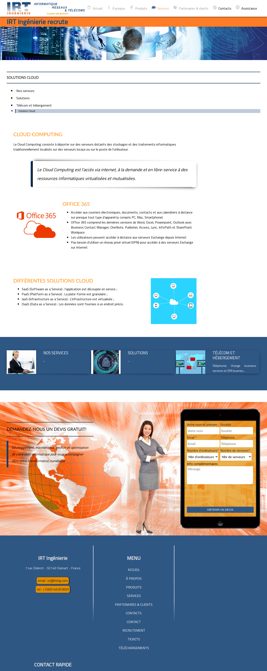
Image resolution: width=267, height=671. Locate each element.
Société (225, 364)
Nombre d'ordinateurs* (203, 390)
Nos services (55, 293)
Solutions (138, 293)
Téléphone (227, 377)
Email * (192, 377)
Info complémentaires (202, 403)
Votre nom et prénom (202, 364)
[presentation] (218, 439)
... (44, 300)
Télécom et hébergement (226, 295)
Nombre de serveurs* (235, 390)
